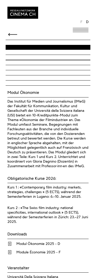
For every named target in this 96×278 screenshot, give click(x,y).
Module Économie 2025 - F (38, 252)
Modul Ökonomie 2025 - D (38, 244)
